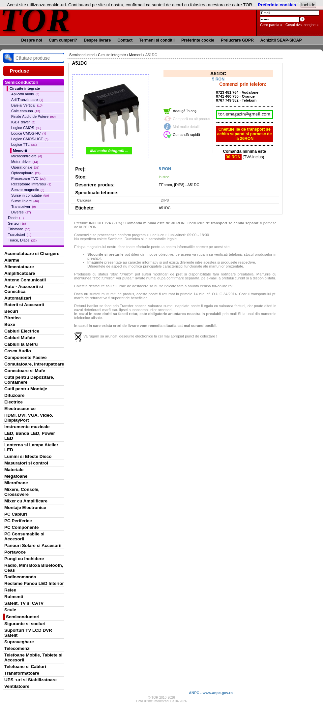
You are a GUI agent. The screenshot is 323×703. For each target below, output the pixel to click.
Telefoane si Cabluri (25, 666)
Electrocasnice (20, 408)
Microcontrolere (26, 156)
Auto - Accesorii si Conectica (23, 289)
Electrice (13, 401)
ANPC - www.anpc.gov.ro (211, 693)
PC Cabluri (15, 514)
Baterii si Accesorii (24, 304)
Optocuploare (26, 173)
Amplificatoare (19, 273)
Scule (10, 609)
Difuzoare (14, 395)
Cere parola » (271, 25)
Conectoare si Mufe (24, 370)
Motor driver (24, 162)
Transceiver (23, 206)
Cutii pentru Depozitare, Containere (29, 380)
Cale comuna (25, 111)
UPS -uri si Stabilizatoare (30, 679)
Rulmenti (13, 596)
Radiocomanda (20, 576)
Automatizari (17, 298)
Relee (10, 590)
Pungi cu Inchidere (24, 558)
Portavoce (15, 552)
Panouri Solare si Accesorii (33, 545)
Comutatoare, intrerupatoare (34, 364)
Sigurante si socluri (24, 623)
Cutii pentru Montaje (25, 388)
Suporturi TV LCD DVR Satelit (28, 633)
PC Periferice (18, 520)
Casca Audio (17, 350)
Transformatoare (21, 673)
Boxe (9, 324)
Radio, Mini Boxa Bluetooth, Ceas (33, 568)
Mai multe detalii (186, 127)
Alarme (11, 260)
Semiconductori (23, 616)
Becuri (11, 311)
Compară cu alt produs (191, 119)
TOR (35, 20)
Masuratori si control (26, 463)
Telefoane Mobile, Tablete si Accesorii (33, 657)
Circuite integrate (25, 88)
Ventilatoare (16, 686)
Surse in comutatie (30, 195)
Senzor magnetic (27, 190)
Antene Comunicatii (25, 279)
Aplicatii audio (25, 94)
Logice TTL (24, 144)
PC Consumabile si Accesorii (24, 536)
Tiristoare (19, 229)
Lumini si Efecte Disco (27, 456)
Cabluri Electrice (21, 331)
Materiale (13, 469)
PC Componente (21, 527)
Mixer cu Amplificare (25, 500)
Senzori (17, 223)
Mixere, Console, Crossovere (22, 492)
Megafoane (15, 476)
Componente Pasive (25, 357)
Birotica (12, 317)
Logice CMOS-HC (28, 133)
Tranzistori (19, 235)
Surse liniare (25, 201)
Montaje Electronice (25, 507)
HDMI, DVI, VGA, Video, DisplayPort (28, 418)
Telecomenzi (17, 648)
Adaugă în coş (184, 111)
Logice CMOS (26, 128)
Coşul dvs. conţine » (302, 25)
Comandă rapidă (186, 135)
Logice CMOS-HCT (29, 139)
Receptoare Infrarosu (31, 184)
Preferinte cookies (277, 4)
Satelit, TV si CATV (24, 603)
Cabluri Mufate (19, 337)
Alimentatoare (19, 266)
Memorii (20, 150)
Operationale (25, 167)
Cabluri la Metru (21, 344)
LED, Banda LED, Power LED (29, 436)
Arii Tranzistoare (27, 100)
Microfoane (16, 482)
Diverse (21, 212)
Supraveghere (19, 641)
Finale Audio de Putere (33, 116)
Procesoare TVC (28, 178)
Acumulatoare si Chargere (31, 253)
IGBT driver (23, 122)
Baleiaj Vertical (27, 105)
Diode (16, 218)
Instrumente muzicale (26, 426)
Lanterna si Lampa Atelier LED (31, 447)
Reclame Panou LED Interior (34, 583)
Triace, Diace (22, 240)
